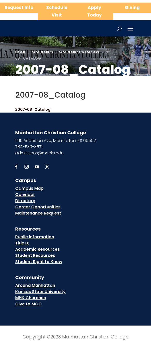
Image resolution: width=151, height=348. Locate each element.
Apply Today (94, 11)
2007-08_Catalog (33, 109)
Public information (34, 237)
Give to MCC (28, 304)
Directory (25, 201)
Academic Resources (37, 249)
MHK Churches (30, 298)
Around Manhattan (35, 285)
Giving (132, 7)
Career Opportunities (38, 207)
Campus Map (29, 188)
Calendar (25, 194)
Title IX (22, 243)
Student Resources (35, 255)
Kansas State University (40, 292)
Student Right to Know (38, 262)
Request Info (19, 7)
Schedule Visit (56, 11)
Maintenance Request (38, 213)
